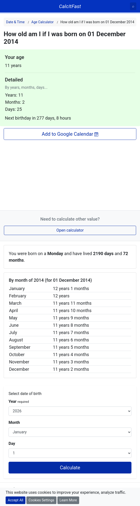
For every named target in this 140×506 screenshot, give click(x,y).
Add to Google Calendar (70, 134)
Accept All (15, 500)
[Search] (133, 6)
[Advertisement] (70, 174)
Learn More (68, 500)
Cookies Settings (41, 500)
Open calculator (70, 230)
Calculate (70, 468)
